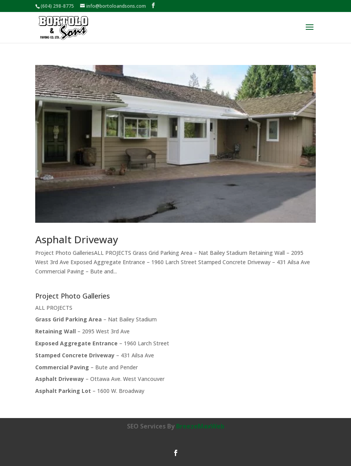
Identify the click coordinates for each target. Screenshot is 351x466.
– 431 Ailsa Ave (94, 355)
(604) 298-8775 (57, 6)
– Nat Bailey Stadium (96, 319)
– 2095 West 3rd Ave (82, 331)
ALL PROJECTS (53, 307)
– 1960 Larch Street (102, 343)
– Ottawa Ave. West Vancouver (99, 378)
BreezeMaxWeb (200, 426)
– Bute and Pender (86, 367)
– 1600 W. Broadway (89, 390)
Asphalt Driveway (76, 239)
